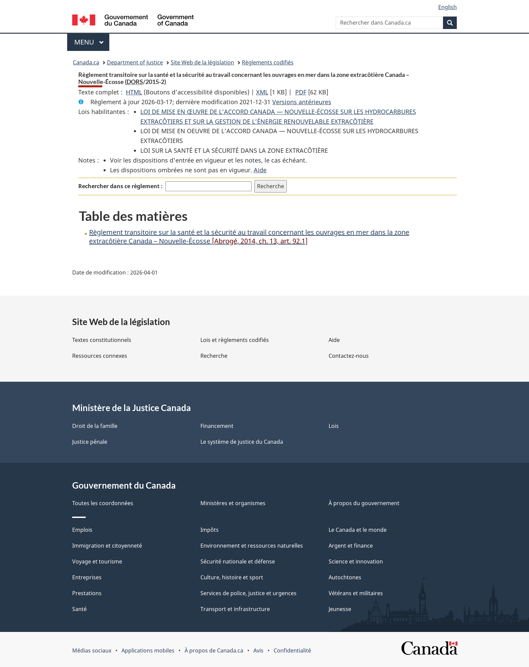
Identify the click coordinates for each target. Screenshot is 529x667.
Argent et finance (351, 545)
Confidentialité (292, 650)
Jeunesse (340, 609)
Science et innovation (356, 561)
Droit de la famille (94, 426)
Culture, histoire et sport (231, 577)
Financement (216, 426)
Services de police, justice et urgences (248, 593)
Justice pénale (89, 441)
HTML (134, 92)
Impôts (209, 529)
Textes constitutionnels (101, 340)
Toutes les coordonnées (102, 503)
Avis (258, 650)
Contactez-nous (349, 355)
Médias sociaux (91, 650)
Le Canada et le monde (358, 529)
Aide (260, 170)
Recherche (213, 355)
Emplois (82, 529)
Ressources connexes (99, 355)
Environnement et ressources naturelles (251, 545)
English (447, 7)
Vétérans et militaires (356, 593)
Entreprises (87, 577)
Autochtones (345, 577)
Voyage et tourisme (97, 561)
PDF (300, 92)
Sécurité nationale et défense (237, 561)
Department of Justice (135, 62)
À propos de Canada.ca (214, 650)
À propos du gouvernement (364, 503)
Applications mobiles (147, 650)
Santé (79, 609)
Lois (334, 426)
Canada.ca (86, 62)
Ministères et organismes (233, 503)
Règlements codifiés (268, 62)
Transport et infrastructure (235, 609)
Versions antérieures (301, 102)
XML (262, 92)
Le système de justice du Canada (241, 441)
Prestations (87, 593)
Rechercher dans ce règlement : (120, 186)
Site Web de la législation (202, 62)
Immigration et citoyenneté (107, 545)
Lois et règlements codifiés (234, 340)
